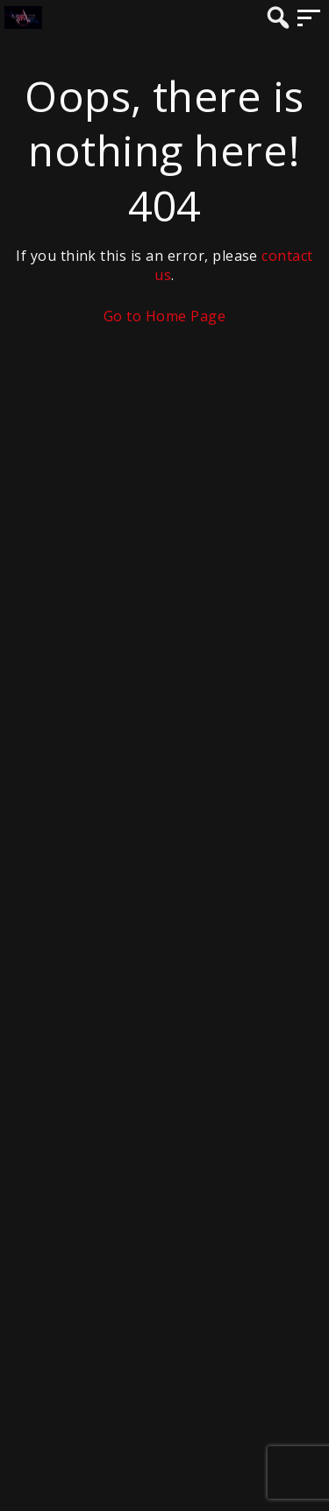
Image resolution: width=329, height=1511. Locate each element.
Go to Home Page (164, 316)
